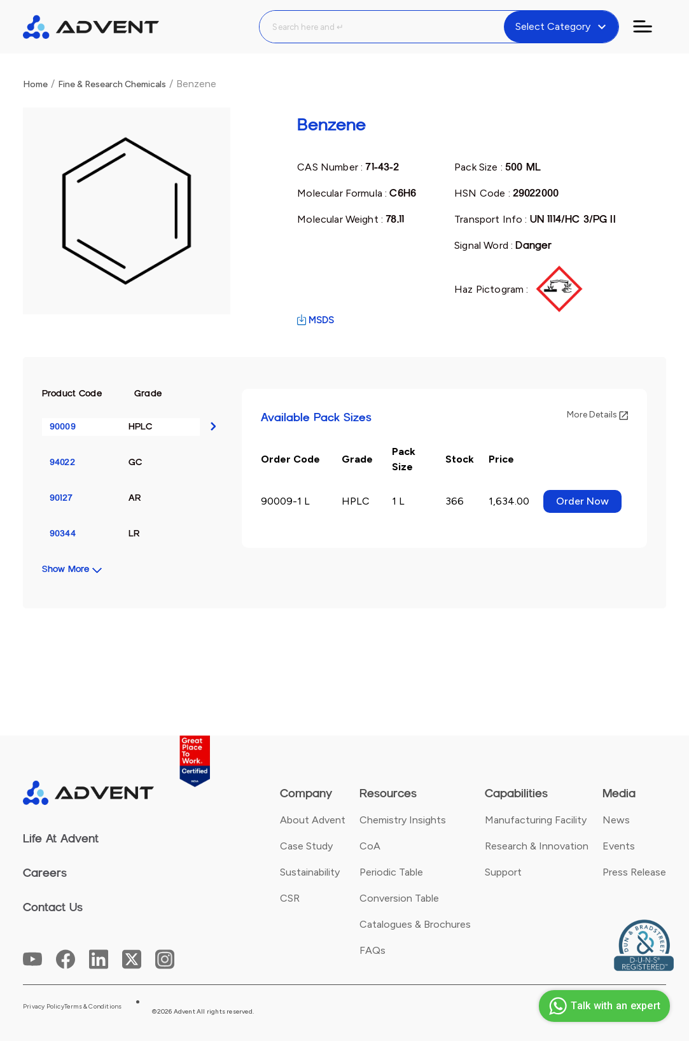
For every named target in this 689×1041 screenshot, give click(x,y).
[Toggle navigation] (650, 27)
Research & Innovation (536, 846)
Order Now (582, 501)
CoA (369, 846)
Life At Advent (61, 839)
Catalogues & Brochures (415, 924)
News (616, 820)
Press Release (634, 872)
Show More (65, 569)
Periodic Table (391, 872)
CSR (290, 898)
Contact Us (53, 907)
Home (35, 84)
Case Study (306, 846)
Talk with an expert (602, 1006)
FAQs (372, 950)
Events (618, 846)
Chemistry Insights (402, 820)
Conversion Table (399, 898)
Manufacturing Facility (536, 820)
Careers (45, 873)
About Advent (312, 820)
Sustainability (310, 872)
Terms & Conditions (93, 1006)
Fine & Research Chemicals (112, 84)
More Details (597, 414)
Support (503, 872)
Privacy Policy (43, 1006)
